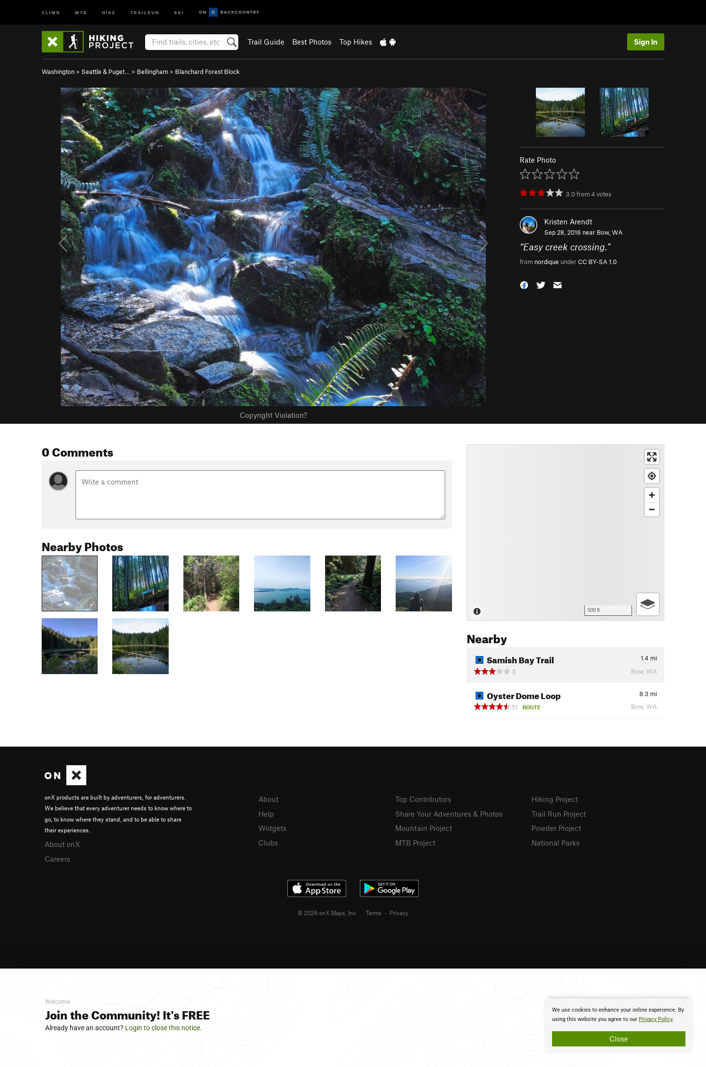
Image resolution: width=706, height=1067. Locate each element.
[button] (524, 284)
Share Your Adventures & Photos (449, 813)
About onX (62, 844)
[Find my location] (652, 476)
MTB (81, 12)
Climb (51, 12)
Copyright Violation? (273, 415)
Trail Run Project (558, 813)
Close (618, 1038)
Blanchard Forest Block (207, 71)
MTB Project (415, 842)
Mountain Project (423, 828)
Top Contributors (423, 799)
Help (266, 813)
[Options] (648, 604)
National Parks (555, 842)
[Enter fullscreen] (652, 457)
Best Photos (311, 41)
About (268, 799)
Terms (373, 912)
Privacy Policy (656, 1019)
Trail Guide (266, 41)
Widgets (272, 828)
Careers (57, 858)
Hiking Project (554, 799)
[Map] (565, 532)
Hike (109, 12)
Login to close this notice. (163, 1028)
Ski (179, 12)
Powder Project (556, 828)
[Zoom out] (652, 509)
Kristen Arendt (568, 221)
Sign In (645, 41)
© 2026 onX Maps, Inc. (327, 912)
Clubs (268, 842)
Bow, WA (610, 232)
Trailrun (144, 12)
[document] (618, 1025)
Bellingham (152, 71)
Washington (58, 71)
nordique (546, 262)
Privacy (399, 912)
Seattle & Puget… (105, 71)
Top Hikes (355, 41)
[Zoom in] (652, 495)
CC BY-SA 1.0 (597, 262)
